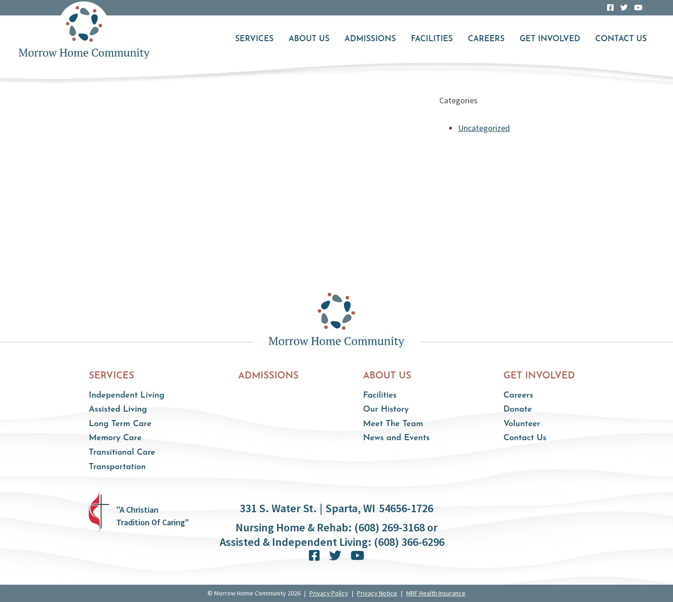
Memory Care (115, 438)
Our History (386, 409)
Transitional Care (122, 452)
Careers (486, 39)
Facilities (432, 39)
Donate (517, 409)
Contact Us (621, 39)
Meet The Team (393, 424)
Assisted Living (118, 409)
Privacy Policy (328, 593)
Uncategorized (484, 128)
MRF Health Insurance (435, 593)
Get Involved (550, 39)
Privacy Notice (377, 593)
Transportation (117, 467)
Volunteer (521, 424)
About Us (308, 39)
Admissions (370, 39)
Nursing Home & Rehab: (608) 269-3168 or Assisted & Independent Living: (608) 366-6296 (332, 534)
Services (254, 39)
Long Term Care (120, 424)
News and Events (396, 438)
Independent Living (127, 395)
